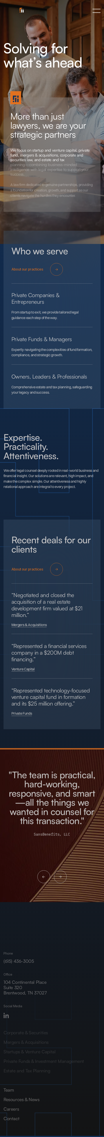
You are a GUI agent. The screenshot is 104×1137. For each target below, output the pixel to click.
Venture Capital (23, 671)
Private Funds (21, 716)
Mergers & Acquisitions (29, 627)
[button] (96, 11)
